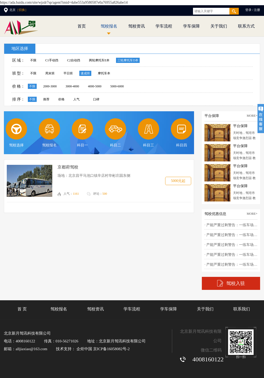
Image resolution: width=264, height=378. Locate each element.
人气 (76, 99)
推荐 (46, 99)
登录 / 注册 (252, 10)
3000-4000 (72, 86)
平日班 (68, 73)
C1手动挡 (51, 60)
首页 (82, 26)
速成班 (85, 73)
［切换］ (22, 10)
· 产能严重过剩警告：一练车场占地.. (230, 225)
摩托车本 (104, 73)
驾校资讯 (136, 26)
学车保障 (191, 26)
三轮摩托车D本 (127, 60)
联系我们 (241, 309)
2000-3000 (50, 86)
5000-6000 (117, 86)
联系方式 (246, 26)
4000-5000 (94, 86)
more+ (252, 116)
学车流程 (164, 26)
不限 (33, 60)
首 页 (22, 309)
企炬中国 (84, 349)
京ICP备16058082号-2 (111, 349)
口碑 (96, 99)
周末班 (50, 73)
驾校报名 (109, 26)
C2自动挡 (73, 60)
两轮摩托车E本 (99, 60)
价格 (61, 99)
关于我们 (218, 26)
